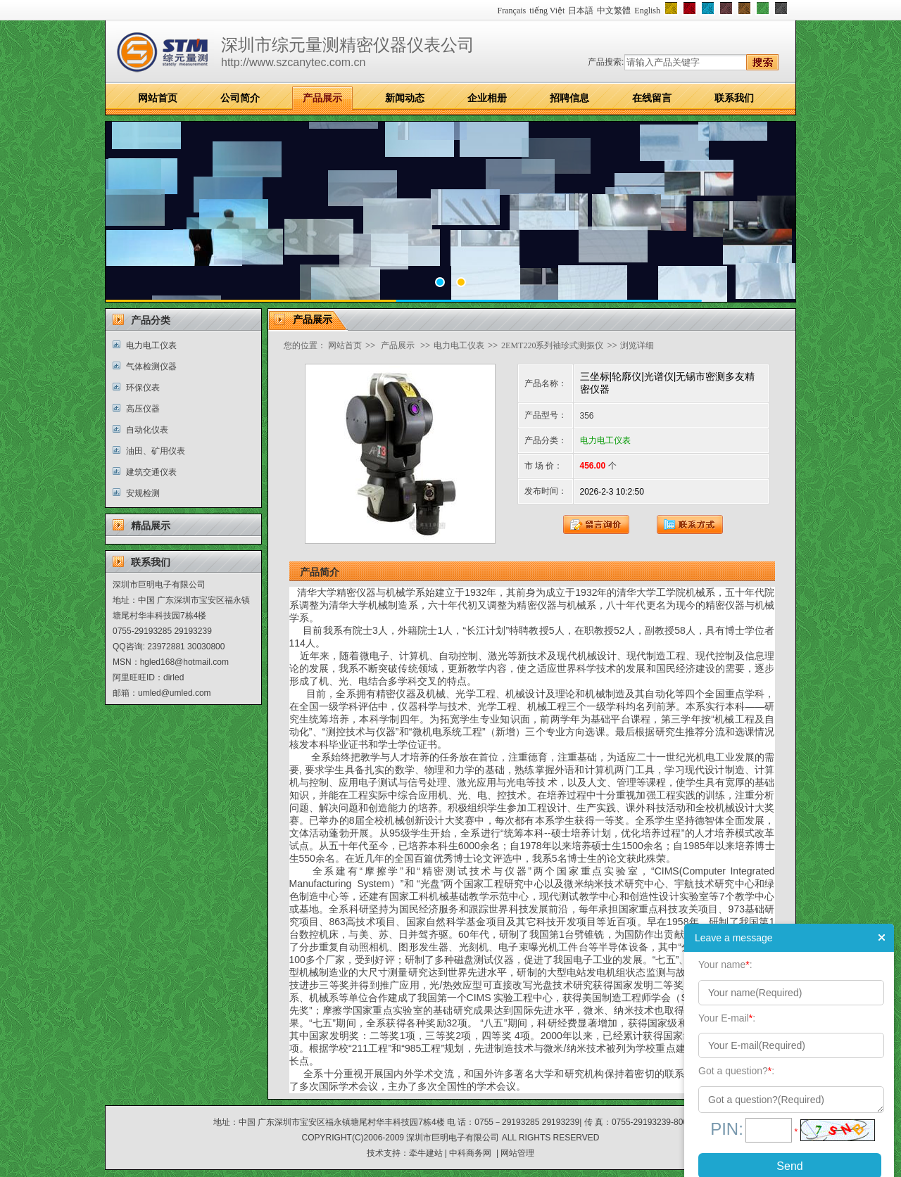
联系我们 (734, 97)
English (647, 10)
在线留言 (652, 97)
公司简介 (240, 97)
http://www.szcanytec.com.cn (293, 62)
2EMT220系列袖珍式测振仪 (552, 345)
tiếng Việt (547, 10)
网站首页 (157, 97)
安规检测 (143, 493)
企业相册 (487, 97)
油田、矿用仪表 (155, 451)
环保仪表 (143, 388)
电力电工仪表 (151, 345)
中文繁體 (614, 10)
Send (789, 1166)
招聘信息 (569, 97)
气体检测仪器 (151, 366)
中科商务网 (470, 1153)
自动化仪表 (147, 430)
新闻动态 (404, 97)
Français (512, 10)
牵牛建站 (426, 1153)
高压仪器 (143, 409)
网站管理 (517, 1153)
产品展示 (322, 97)
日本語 (580, 10)
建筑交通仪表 (151, 472)
